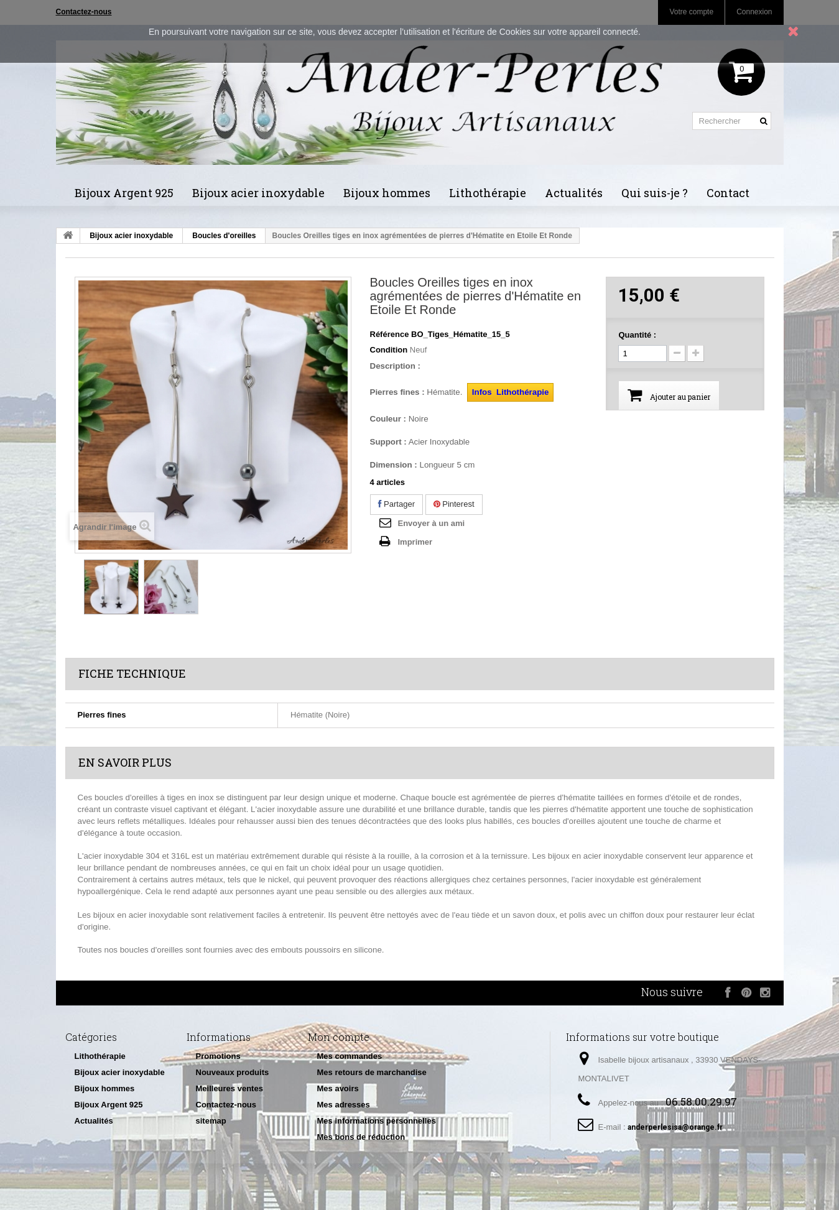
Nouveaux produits (232, 1072)
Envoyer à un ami (431, 523)
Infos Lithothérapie (510, 392)
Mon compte (338, 1036)
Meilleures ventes (229, 1088)
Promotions (218, 1056)
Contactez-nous (226, 1104)
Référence (389, 334)
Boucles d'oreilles (224, 235)
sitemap (211, 1120)
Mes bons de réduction (361, 1137)
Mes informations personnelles (376, 1120)
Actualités (574, 193)
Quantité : (637, 334)
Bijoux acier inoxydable (258, 193)
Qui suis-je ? (654, 193)
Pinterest (454, 504)
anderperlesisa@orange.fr (675, 1127)
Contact (728, 193)
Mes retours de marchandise (372, 1072)
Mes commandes (349, 1056)
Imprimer (415, 542)
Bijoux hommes (386, 193)
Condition (389, 349)
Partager (396, 504)
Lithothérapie (487, 193)
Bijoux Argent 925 (124, 193)
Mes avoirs (338, 1088)
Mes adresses (343, 1104)
